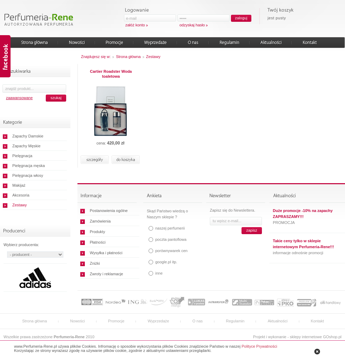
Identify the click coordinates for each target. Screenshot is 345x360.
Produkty (97, 232)
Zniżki (95, 263)
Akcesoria (20, 195)
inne (159, 273)
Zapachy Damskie (27, 136)
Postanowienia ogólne (109, 210)
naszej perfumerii (170, 228)
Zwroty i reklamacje (106, 274)
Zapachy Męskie (26, 146)
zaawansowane (19, 98)
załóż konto (135, 25)
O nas (197, 321)
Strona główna (128, 56)
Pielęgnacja (22, 156)
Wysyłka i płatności (106, 253)
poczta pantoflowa (171, 239)
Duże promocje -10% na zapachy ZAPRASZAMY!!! (303, 213)
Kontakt (317, 321)
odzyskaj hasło (192, 25)
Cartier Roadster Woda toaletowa (111, 73)
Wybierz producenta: (21, 245)
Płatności (98, 242)
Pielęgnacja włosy (27, 175)
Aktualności (277, 321)
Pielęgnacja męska (28, 165)
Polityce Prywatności (259, 346)
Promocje (116, 321)
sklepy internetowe (306, 337)
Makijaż (18, 185)
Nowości (77, 321)
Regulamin (235, 321)
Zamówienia (100, 221)
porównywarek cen (171, 251)
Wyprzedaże (158, 321)
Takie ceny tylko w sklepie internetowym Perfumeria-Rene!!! (303, 244)
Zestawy (19, 205)
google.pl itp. (166, 262)
